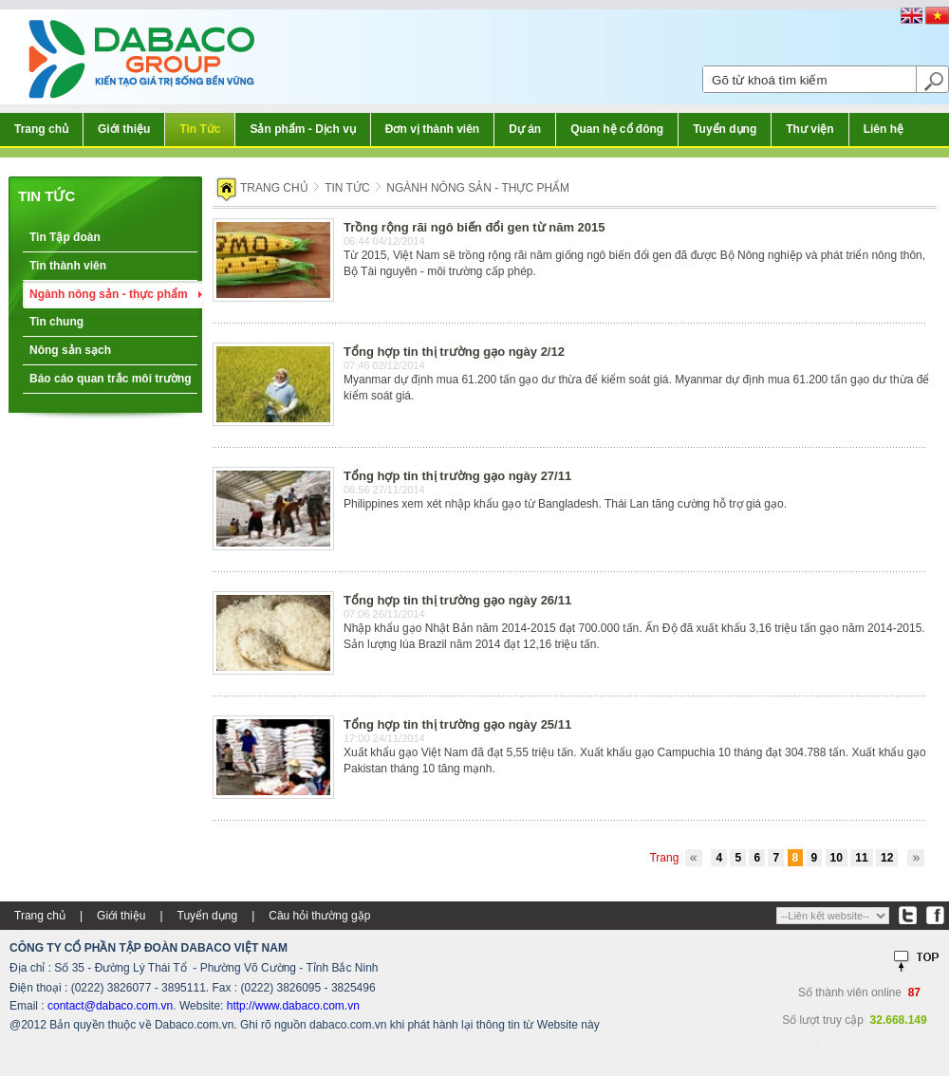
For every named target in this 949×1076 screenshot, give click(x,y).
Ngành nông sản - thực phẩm (108, 294)
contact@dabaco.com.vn (110, 1005)
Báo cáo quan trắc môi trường (110, 378)
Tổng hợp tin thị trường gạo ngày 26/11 (457, 600)
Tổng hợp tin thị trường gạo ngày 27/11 (457, 476)
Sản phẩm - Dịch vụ (302, 129)
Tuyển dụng (724, 129)
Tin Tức (199, 129)
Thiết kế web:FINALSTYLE (865, 1047)
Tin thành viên (67, 265)
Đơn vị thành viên (432, 129)
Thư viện (809, 129)
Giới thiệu (124, 129)
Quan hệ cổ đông (616, 129)
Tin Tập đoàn (65, 237)
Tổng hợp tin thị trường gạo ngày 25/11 (457, 724)
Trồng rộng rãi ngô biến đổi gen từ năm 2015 (474, 227)
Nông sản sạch (70, 350)
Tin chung (56, 321)
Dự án (525, 129)
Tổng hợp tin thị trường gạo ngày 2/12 (454, 351)
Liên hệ (883, 129)
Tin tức (46, 196)
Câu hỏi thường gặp (319, 915)
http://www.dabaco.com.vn (293, 1005)
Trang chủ (41, 129)
